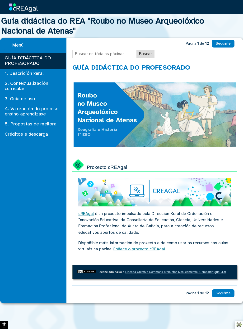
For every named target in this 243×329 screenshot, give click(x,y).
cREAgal (86, 214)
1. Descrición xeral (24, 73)
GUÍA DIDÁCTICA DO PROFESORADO (28, 61)
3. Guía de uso (20, 98)
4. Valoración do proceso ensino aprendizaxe (32, 111)
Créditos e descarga (26, 134)
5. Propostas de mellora (30, 124)
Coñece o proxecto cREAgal (139, 249)
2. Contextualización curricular (26, 86)
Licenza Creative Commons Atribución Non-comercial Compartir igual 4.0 (175, 272)
